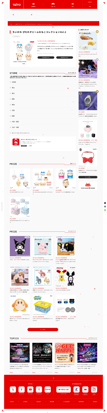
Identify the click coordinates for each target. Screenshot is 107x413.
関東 (13, 99)
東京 (13, 93)
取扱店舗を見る (46, 57)
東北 (13, 87)
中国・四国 (15, 121)
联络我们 (95, 401)
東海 (13, 104)
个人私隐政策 (66, 401)
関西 (13, 116)
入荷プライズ (18, 24)
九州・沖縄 (15, 127)
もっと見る (43, 329)
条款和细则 (81, 401)
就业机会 (39, 401)
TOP (11, 24)
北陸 (13, 110)
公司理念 (25, 401)
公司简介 (90, 2)
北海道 (14, 82)
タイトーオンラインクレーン (21, 133)
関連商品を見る (64, 57)
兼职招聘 (52, 401)
